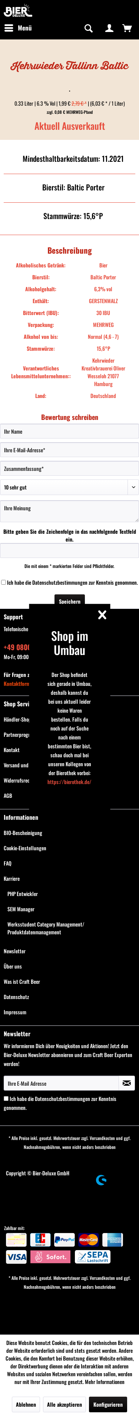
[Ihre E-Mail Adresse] (61, 1083)
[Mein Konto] (109, 27)
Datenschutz (16, 997)
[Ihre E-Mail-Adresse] (69, 449)
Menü (18, 27)
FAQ (7, 863)
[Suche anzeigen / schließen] (87, 27)
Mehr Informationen (105, 1382)
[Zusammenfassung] (69, 468)
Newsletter (15, 951)
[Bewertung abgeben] (69, 487)
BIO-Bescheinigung (23, 833)
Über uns (13, 966)
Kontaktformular (21, 683)
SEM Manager (20, 909)
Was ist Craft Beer (22, 981)
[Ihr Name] (69, 431)
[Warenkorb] (127, 27)
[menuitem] (18, 27)
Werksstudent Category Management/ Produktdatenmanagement (46, 928)
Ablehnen (26, 1404)
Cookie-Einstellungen (25, 848)
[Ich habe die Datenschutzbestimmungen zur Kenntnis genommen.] (3, 582)
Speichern (69, 601)
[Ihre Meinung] (69, 511)
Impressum (15, 1012)
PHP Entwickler (22, 894)
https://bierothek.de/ (69, 782)
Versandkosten (102, 1138)
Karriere (12, 878)
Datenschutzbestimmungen (59, 582)
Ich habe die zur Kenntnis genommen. (72, 582)
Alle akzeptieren (64, 1404)
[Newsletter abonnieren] (127, 1083)
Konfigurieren (108, 1404)
